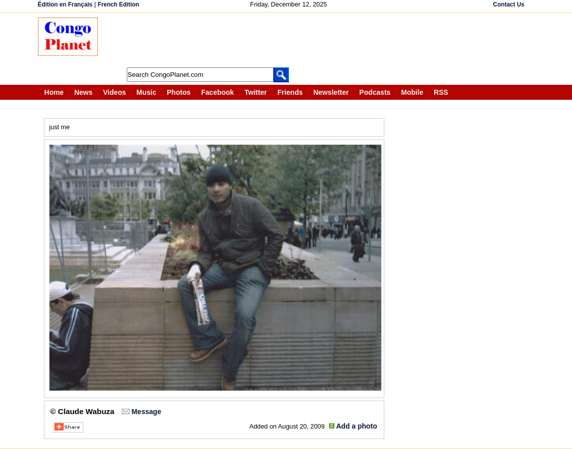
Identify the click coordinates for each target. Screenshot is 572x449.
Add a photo (356, 426)
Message (146, 412)
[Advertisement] (289, 39)
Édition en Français (65, 4)
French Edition (118, 4)
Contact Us (509, 4)
